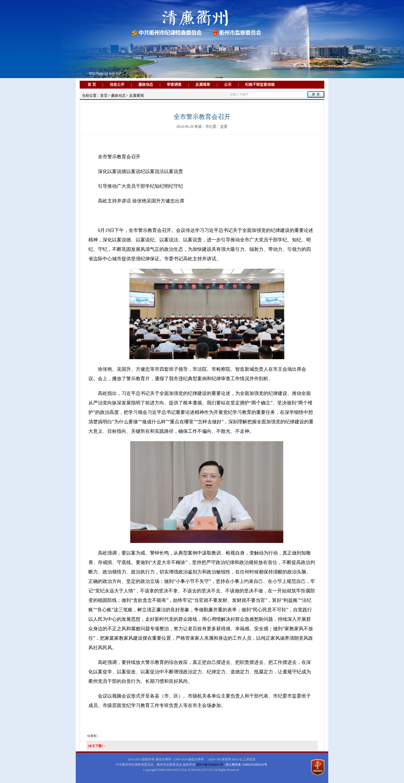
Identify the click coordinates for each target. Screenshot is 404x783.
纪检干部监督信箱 (260, 85)
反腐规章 (202, 85)
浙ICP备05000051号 (209, 764)
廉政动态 (145, 85)
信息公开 (117, 85)
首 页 (92, 85)
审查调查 (174, 85)
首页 (104, 96)
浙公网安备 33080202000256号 (246, 764)
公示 (227, 85)
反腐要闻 (136, 96)
